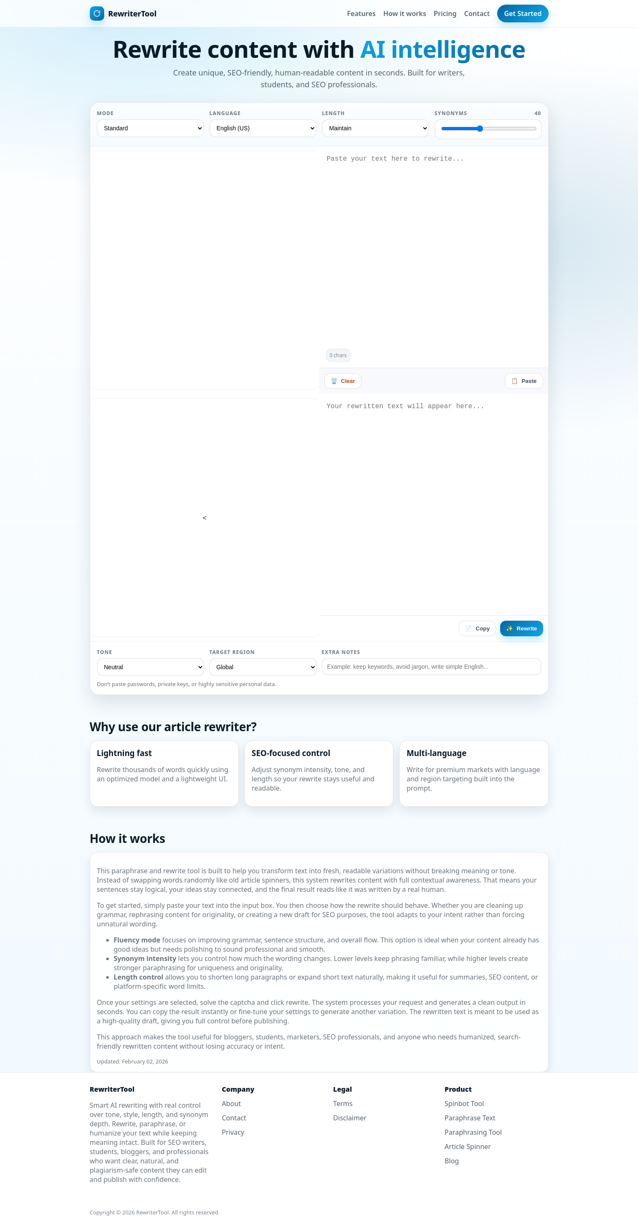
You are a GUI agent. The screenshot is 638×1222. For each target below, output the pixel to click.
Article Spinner (467, 1146)
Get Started (522, 13)
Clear (343, 381)
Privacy (233, 1132)
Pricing (445, 13)
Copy (477, 628)
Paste (524, 381)
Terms (343, 1103)
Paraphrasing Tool (473, 1132)
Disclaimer (349, 1117)
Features (361, 13)
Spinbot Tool (464, 1103)
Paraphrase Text (469, 1117)
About (231, 1103)
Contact (477, 13)
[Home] (123, 13)
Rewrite (521, 628)
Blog (451, 1160)
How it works (404, 13)
